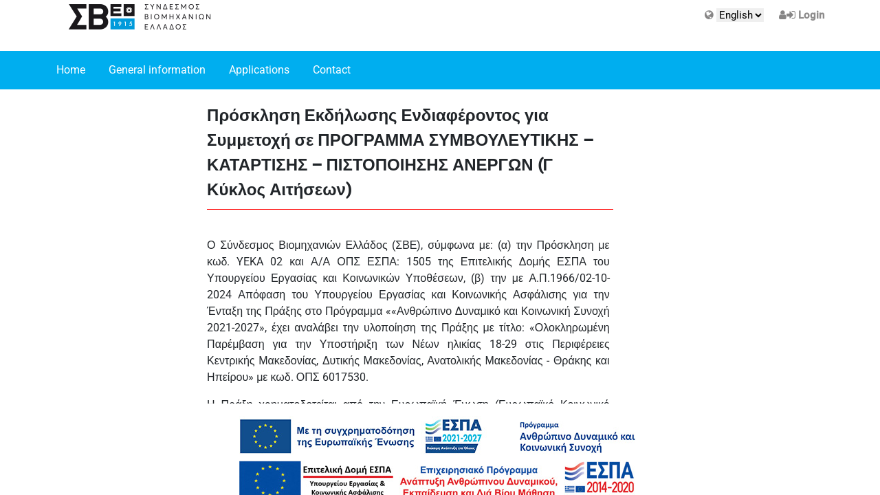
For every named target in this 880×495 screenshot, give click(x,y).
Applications (259, 69)
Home (70, 69)
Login (811, 15)
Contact (332, 69)
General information (157, 69)
